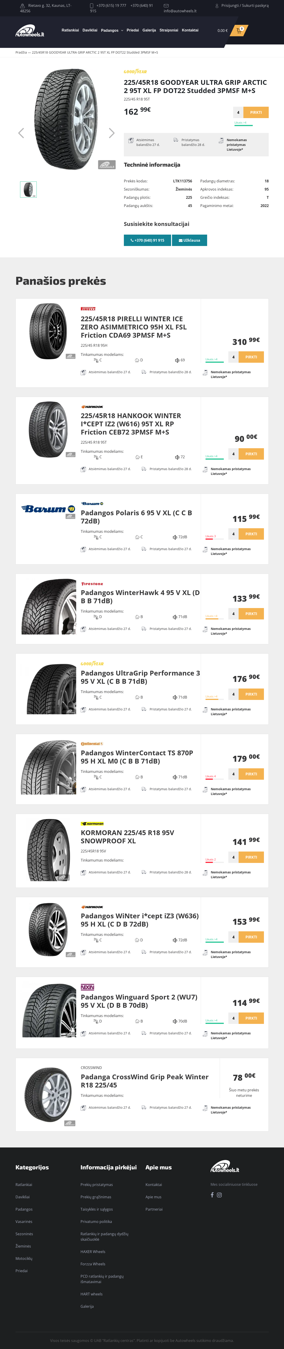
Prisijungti (230, 5)
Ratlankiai (70, 30)
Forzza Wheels (93, 1263)
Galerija (149, 30)
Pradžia (21, 52)
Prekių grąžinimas (96, 1196)
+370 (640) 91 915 (147, 240)
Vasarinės (24, 1221)
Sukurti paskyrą (255, 5)
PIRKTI (256, 112)
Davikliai (90, 30)
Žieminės (23, 1246)
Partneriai (154, 1209)
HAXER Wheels (93, 1251)
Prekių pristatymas (97, 1184)
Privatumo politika (96, 1221)
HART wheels (92, 1294)
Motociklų (24, 1258)
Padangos (109, 30)
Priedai (133, 30)
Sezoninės (24, 1233)
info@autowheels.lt (180, 8)
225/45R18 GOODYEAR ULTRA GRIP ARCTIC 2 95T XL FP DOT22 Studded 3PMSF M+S (95, 52)
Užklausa (189, 240)
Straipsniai (169, 30)
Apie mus (154, 1196)
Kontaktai (190, 30)
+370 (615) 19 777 (108, 5)
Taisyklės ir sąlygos (97, 1209)
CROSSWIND (91, 1067)
